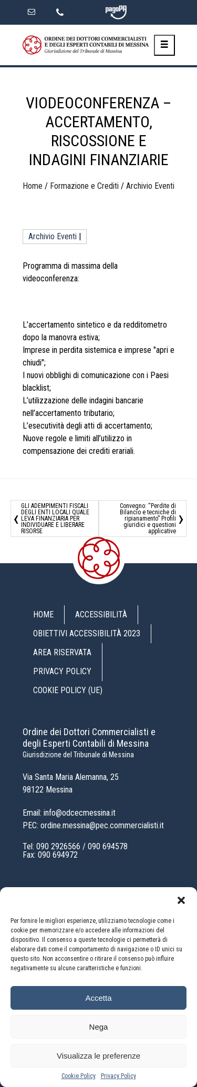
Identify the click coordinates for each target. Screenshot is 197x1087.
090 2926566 (58, 846)
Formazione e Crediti (84, 186)
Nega (98, 1026)
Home (33, 186)
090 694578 (108, 846)
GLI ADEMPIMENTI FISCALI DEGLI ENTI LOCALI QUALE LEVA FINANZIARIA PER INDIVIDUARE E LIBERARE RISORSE (55, 518)
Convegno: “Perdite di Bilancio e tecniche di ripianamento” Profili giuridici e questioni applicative (148, 518)
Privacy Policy (118, 1076)
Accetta (98, 997)
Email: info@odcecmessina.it (69, 813)
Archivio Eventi (150, 186)
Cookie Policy (78, 1076)
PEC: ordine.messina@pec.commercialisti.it (93, 825)
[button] (181, 900)
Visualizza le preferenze (98, 1055)
